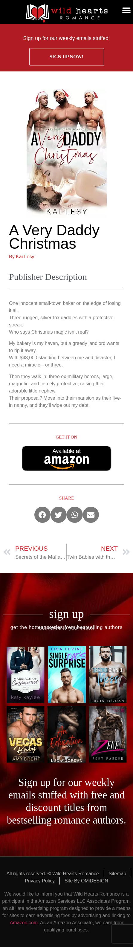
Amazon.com (24, 922)
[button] (126, 10)
